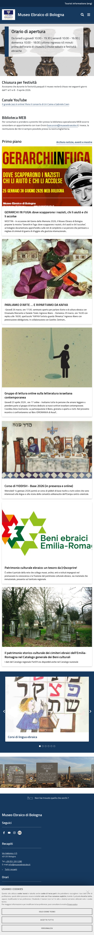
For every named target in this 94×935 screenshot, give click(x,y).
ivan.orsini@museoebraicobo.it (62, 125)
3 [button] (45, 746)
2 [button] (43, 746)
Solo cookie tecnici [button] (47, 911)
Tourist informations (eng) (78, 3)
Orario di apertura (28, 31)
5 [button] (51, 746)
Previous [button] (4, 711)
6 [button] (54, 746)
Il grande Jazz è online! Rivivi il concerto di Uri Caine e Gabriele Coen (35, 104)
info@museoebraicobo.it (19, 864)
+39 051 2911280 (14, 861)
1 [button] (40, 746)
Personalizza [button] (47, 928)
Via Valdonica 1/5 (9, 853)
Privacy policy (72, 904)
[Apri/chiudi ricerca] (82, 14)
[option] (47, 708)
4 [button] (48, 746)
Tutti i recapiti (11, 869)
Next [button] (90, 711)
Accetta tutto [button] (47, 920)
